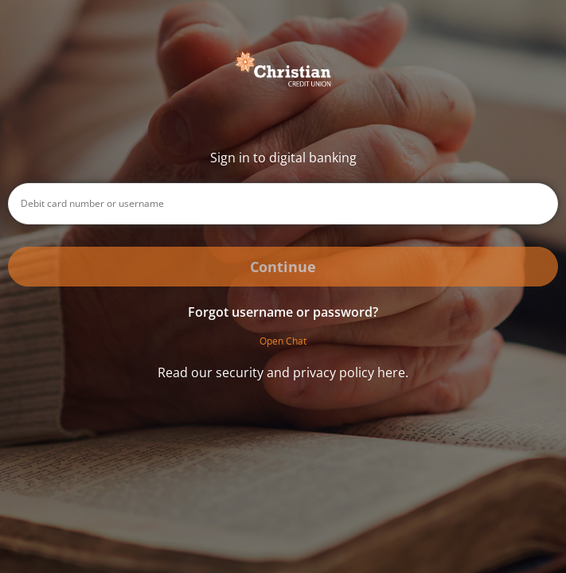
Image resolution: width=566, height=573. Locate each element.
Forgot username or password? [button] (283, 312)
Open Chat (283, 341)
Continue (283, 266)
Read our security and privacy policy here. (283, 372)
